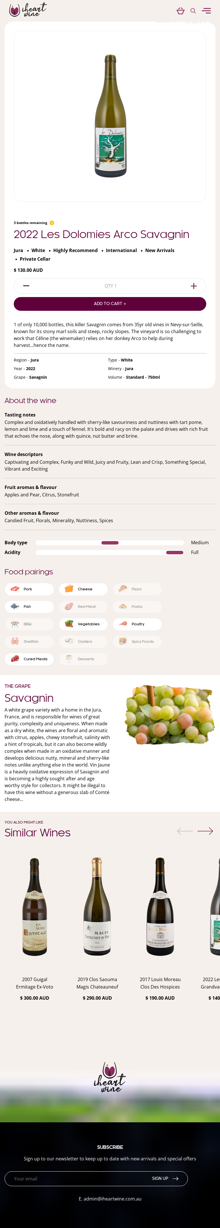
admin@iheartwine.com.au (113, 1199)
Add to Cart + (110, 304)
